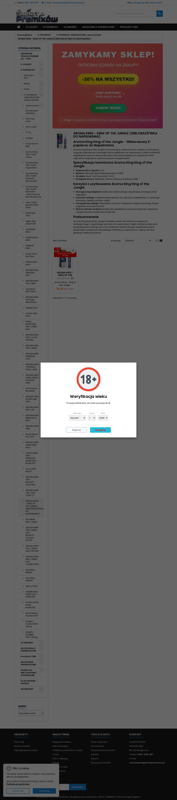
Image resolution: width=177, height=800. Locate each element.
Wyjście (76, 430)
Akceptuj (100, 430)
